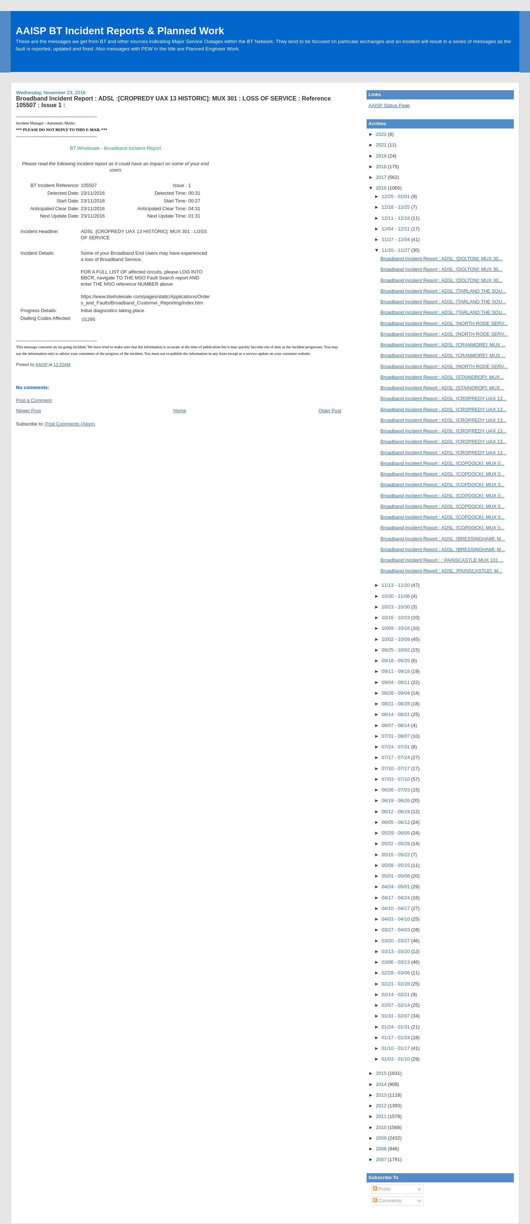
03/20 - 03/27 (396, 940)
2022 (382, 134)
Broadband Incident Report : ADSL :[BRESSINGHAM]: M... (443, 539)
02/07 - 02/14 (396, 1005)
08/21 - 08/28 (396, 703)
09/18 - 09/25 (396, 660)
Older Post (330, 410)
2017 (382, 177)
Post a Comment (34, 400)
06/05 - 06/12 (396, 822)
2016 (382, 188)
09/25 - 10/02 (396, 650)
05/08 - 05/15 (396, 865)
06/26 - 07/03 (396, 790)
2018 (382, 166)
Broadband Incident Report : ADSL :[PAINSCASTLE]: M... (441, 571)
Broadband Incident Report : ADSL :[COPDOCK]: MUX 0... (443, 463)
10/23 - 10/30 (396, 607)
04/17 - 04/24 (396, 897)
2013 (382, 1095)
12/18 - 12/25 (396, 207)
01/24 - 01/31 (396, 1027)
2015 (382, 1073)
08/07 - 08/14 (396, 725)
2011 (382, 1116)
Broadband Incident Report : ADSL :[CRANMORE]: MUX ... (443, 345)
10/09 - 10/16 (396, 628)
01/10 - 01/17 (396, 1048)
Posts (382, 1189)
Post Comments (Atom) (70, 424)
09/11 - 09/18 (396, 671)
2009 (382, 1138)
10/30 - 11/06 (396, 596)
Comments (387, 1200)
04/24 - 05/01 (396, 886)
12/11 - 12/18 (396, 218)
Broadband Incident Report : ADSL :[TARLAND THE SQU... (443, 291)
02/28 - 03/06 (396, 973)
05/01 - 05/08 (396, 876)
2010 (382, 1127)
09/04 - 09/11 (396, 682)
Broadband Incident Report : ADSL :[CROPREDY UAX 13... (444, 398)
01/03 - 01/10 (396, 1059)
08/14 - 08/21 (396, 714)
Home (179, 410)
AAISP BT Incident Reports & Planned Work (120, 30)
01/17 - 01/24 (396, 1037)
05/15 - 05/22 (396, 854)
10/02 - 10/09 (396, 639)
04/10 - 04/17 (396, 908)
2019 (382, 156)
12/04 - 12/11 (396, 229)
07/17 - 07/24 (396, 757)
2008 (382, 1148)
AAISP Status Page (389, 105)
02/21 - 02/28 (396, 984)
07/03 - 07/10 (396, 779)
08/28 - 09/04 (396, 693)
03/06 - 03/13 (396, 962)
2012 (382, 1105)
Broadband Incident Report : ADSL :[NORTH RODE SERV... (444, 323)
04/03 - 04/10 (396, 919)
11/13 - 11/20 (396, 585)
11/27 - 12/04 (396, 239)
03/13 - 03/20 (396, 951)
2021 (382, 145)
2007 (382, 1159)
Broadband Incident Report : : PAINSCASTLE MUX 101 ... (442, 560)
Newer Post (28, 410)
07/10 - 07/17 (396, 768)
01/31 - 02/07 (396, 1016)
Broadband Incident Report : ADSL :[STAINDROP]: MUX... (442, 377)
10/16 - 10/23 (396, 617)
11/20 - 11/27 (396, 250)
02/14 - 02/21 (396, 994)
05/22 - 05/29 (396, 843)
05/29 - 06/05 (396, 833)
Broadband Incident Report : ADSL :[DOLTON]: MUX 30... (441, 258)
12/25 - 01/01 (396, 196)
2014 (382, 1084)
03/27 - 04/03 (396, 929)
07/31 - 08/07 (396, 736)
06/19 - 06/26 (396, 800)
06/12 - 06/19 (396, 811)
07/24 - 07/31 (396, 746)
